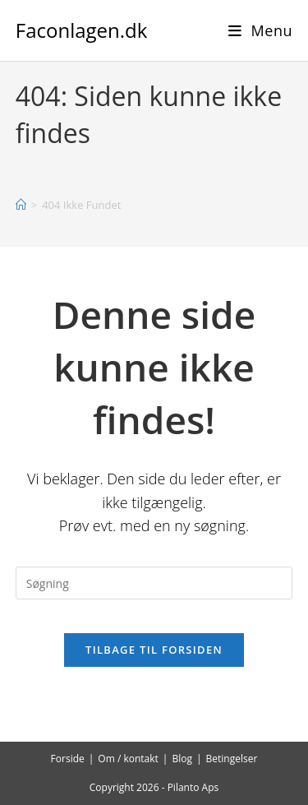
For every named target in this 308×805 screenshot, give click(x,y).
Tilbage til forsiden (154, 649)
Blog (182, 759)
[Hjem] (21, 204)
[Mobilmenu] (260, 30)
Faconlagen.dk (82, 30)
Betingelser (232, 759)
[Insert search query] (154, 583)
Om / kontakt (128, 759)
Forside (68, 759)
